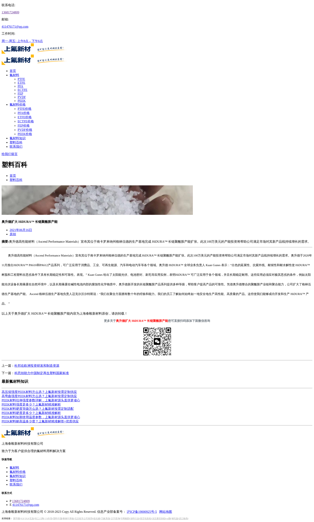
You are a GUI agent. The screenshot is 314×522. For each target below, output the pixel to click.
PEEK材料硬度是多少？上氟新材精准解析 (31, 413)
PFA (20, 86)
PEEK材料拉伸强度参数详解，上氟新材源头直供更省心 (41, 400)
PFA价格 (24, 113)
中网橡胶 (124, 518)
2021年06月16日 (21, 230)
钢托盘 (174, 518)
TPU (26, 518)
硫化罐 (96, 518)
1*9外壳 (48, 518)
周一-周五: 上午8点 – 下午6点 (22, 41)
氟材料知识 (18, 138)
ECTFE (22, 90)
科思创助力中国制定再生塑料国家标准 (41, 373)
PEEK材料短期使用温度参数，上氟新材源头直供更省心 (41, 417)
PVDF (22, 97)
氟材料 (14, 75)
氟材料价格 (18, 104)
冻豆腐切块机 (158, 518)
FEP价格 (24, 125)
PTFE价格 (24, 108)
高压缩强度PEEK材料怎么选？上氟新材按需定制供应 (39, 392)
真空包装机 (145, 518)
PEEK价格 (25, 134)
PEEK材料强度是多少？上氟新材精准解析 (31, 404)
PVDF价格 (25, 129)
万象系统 (105, 518)
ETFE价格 (25, 117)
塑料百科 (16, 142)
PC (22, 518)
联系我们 (16, 146)
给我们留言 (10, 154)
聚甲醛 (16, 518)
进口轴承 (183, 518)
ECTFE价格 (26, 121)
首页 (13, 71)
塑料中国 (57, 518)
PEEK (22, 100)
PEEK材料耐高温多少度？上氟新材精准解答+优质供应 (40, 421)
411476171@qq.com (15, 26)
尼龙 (31, 518)
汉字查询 (115, 518)
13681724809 (10, 12)
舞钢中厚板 (68, 518)
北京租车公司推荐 (83, 518)
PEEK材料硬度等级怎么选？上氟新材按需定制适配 (38, 408)
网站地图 (165, 511)
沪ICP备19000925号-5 (142, 511)
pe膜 (168, 518)
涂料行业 (134, 518)
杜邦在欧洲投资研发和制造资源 (36, 365)
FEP (20, 93)
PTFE (21, 79)
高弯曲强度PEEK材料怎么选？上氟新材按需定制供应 (39, 396)
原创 (13, 234)
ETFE (21, 82)
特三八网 (39, 518)
